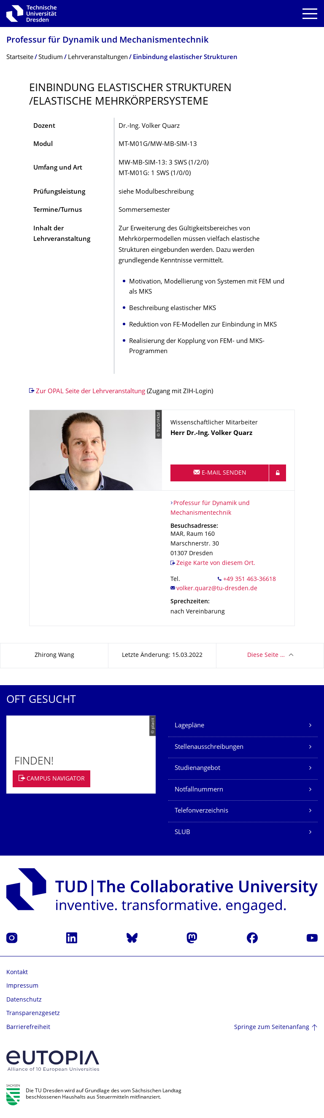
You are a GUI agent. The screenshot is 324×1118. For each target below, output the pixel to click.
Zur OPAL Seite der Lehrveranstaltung (90, 392)
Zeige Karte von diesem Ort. (215, 563)
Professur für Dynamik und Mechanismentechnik (107, 41)
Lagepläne (189, 726)
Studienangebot (197, 768)
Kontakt (17, 972)
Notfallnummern (199, 790)
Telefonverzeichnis (201, 811)
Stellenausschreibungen (209, 747)
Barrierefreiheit (28, 1027)
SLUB (182, 832)
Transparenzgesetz (33, 1013)
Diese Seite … (266, 655)
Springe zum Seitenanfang (271, 1027)
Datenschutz (24, 1000)
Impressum (22, 986)
